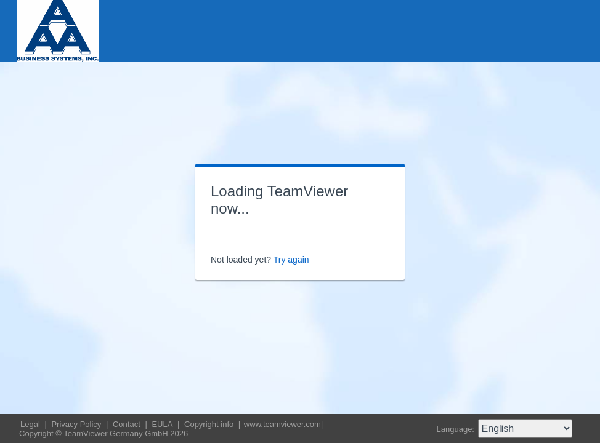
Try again (291, 260)
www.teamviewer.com (282, 424)
